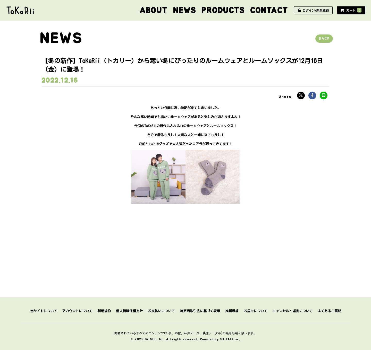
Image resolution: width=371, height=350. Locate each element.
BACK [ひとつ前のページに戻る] (324, 38)
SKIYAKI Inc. (230, 339)
